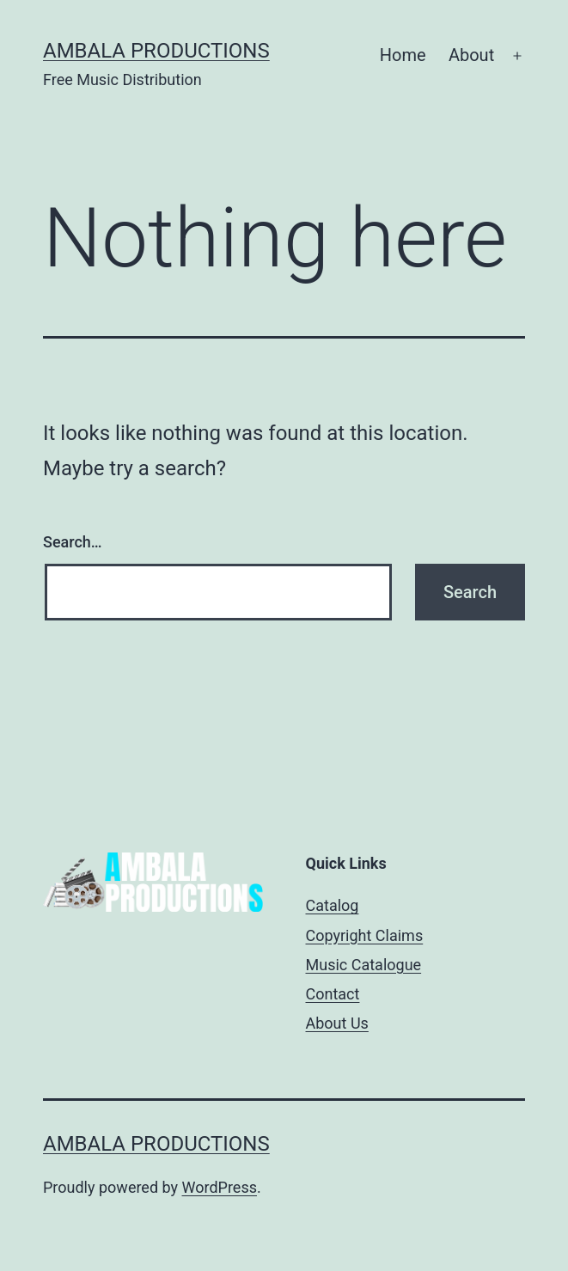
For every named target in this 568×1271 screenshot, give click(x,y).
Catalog (332, 905)
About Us (337, 1023)
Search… (72, 542)
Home (403, 55)
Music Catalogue (364, 965)
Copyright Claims (365, 935)
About (471, 55)
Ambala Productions (156, 51)
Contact (333, 994)
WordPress (219, 1187)
